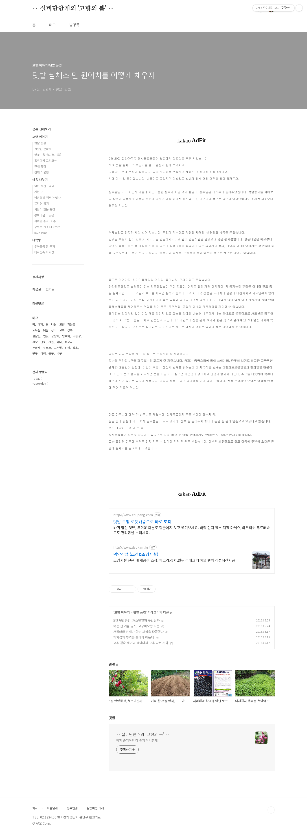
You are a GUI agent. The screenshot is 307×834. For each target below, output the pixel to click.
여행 (43, 353)
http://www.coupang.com (133, 515)
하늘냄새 (52, 808)
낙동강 (77, 336)
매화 (40, 324)
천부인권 (72, 808)
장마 (54, 330)
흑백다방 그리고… (45, 160)
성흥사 (69, 342)
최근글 (36, 289)
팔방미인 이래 (95, 808)
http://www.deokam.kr (130, 547)
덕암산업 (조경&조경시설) (135, 554)
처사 (35, 808)
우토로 (47, 348)
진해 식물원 (41, 172)
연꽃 (45, 336)
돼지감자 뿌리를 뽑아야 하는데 (133, 637)
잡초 (75, 348)
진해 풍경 (40, 166)
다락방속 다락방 (44, 252)
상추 (70, 330)
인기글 (50, 289)
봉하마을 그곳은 (44, 215)
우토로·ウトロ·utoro (47, 227)
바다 (59, 342)
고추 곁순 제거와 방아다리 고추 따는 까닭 (140, 643)
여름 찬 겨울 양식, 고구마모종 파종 (136, 626)
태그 (52, 24)
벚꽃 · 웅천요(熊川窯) (47, 155)
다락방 (36, 240)
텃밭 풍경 (139, 612)
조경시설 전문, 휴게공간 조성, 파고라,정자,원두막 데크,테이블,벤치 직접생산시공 (174, 560)
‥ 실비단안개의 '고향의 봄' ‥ (73, 9)
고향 (62, 324)
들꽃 (51, 353)
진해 (67, 348)
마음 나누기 (40, 179)
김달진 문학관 (42, 149)
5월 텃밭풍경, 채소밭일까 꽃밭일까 (136, 620)
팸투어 (66, 336)
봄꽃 (59, 353)
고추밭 (58, 348)
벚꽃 (35, 353)
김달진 (36, 336)
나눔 (54, 324)
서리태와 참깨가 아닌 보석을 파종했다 (138, 631)
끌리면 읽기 (41, 203)
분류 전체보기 (41, 129)
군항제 (55, 336)
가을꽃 (71, 324)
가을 (51, 342)
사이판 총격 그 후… (46, 221)
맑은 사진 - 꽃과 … (46, 186)
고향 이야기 (122, 612)
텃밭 (45, 330)
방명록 (74, 24)
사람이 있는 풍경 (44, 209)
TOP (271, 810)
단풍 (43, 342)
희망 (35, 342)
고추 (62, 330)
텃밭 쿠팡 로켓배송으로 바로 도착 (142, 521)
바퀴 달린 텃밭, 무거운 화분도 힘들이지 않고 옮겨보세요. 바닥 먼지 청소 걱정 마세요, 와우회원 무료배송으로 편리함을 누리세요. (191, 530)
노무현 (36, 330)
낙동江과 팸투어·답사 (47, 197)
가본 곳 (38, 192)
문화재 (36, 348)
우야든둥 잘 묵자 (44, 246)
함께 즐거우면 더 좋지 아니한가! (137, 740)
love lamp (41, 233)
